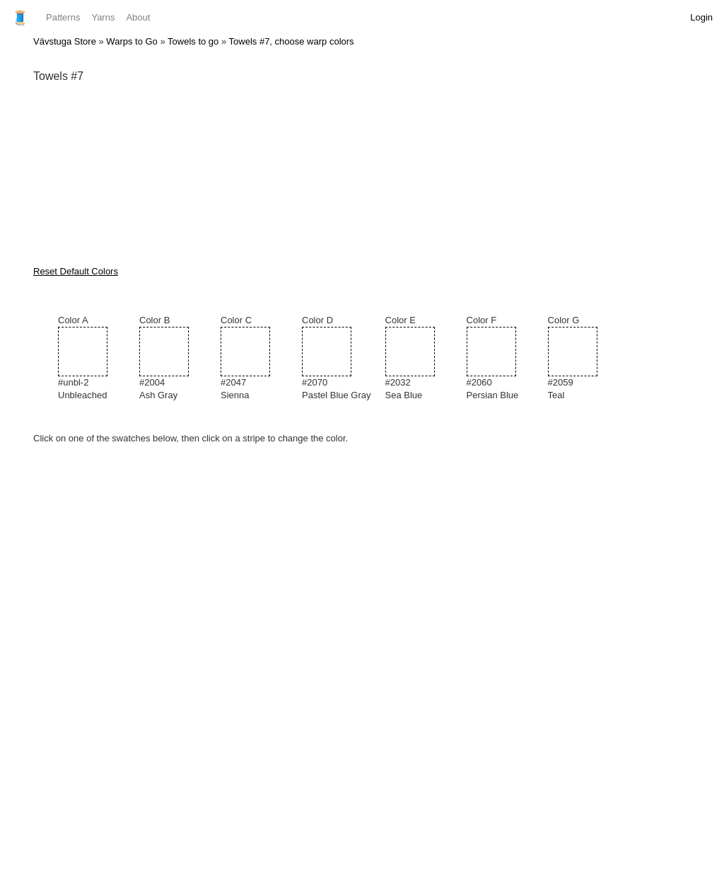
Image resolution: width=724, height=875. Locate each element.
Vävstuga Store (64, 41)
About (138, 17)
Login (701, 17)
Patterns (63, 17)
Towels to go (193, 41)
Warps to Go (131, 41)
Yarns (103, 17)
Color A (91, 358)
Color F (500, 358)
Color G (581, 358)
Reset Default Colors (75, 271)
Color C (254, 358)
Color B (172, 358)
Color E (418, 358)
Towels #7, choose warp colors (291, 41)
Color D (336, 358)
